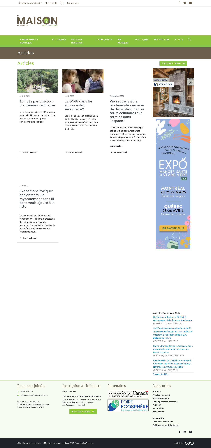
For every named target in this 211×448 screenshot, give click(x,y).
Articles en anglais (161, 395)
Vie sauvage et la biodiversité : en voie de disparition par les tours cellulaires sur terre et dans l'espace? (127, 111)
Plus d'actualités (160, 374)
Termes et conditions (163, 421)
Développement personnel (165, 401)
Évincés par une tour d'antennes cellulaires (37, 103)
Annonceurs (158, 411)
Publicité (157, 405)
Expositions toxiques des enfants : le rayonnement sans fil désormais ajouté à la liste (37, 198)
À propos (157, 391)
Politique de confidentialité (166, 425)
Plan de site (158, 418)
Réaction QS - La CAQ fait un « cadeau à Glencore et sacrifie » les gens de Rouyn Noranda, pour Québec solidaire (172, 363)
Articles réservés (77, 41)
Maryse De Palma (161, 398)
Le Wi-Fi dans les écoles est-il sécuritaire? (78, 105)
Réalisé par (179, 443)
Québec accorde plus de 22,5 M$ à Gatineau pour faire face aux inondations (172, 319)
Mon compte (51, 3)
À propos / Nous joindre (30, 3)
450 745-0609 (27, 391)
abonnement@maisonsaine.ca (34, 395)
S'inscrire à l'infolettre (173, 63)
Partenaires (158, 408)
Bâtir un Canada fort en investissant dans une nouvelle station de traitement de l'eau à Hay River (173, 349)
